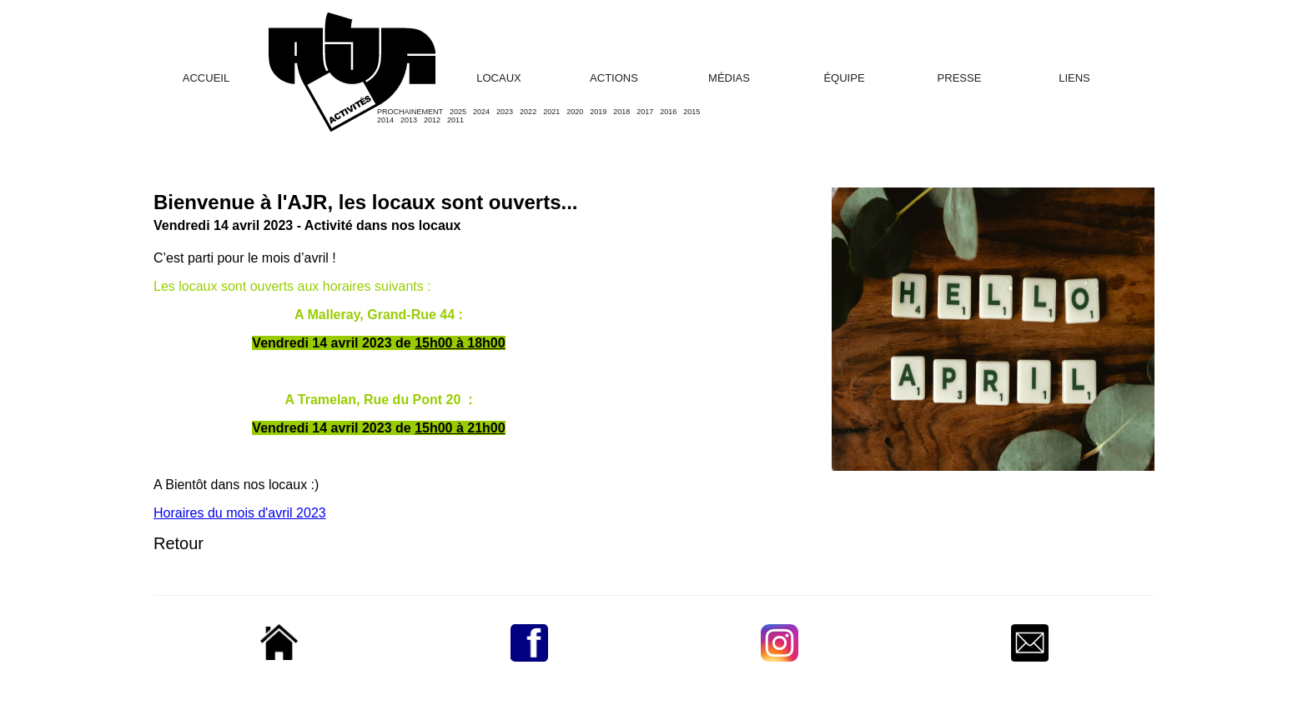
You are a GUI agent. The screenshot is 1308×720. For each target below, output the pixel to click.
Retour (178, 543)
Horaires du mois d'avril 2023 (239, 513)
